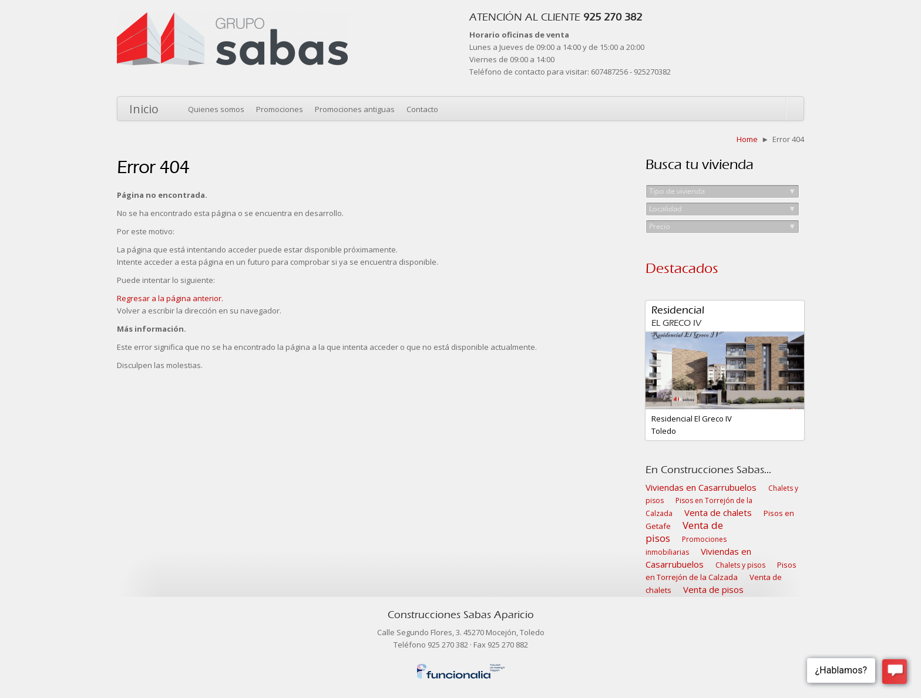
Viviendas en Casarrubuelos (701, 487)
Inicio (144, 109)
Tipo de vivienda (722, 191)
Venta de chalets (718, 512)
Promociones (279, 109)
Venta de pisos (684, 531)
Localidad (722, 209)
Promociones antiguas (355, 109)
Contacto (422, 109)
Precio (722, 226)
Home (747, 139)
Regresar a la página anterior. (170, 298)
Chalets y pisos (740, 565)
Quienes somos (216, 109)
